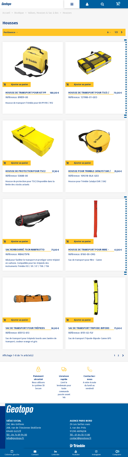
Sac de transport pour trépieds (25, 328)
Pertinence (11, 32)
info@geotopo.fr (15, 438)
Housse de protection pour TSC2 (26, 171)
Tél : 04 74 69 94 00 (16, 434)
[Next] (121, 32)
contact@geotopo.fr (80, 438)
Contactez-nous (90, 378)
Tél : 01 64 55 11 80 (80, 434)
